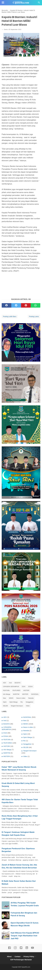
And (10, 683)
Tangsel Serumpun (17, 706)
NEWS (11, 698)
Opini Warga (13, 702)
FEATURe (6, 690)
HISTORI (26, 690)
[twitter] (16, 305)
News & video (20, 698)
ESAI (23, 686)
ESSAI (30, 686)
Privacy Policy (29, 956)
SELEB (5, 706)
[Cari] (39, 3)
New (4, 698)
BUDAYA (17, 683)
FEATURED (16, 690)
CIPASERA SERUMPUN (11, 686)
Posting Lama (34, 316)
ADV (4, 683)
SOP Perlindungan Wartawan (21, 960)
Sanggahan (29, 702)
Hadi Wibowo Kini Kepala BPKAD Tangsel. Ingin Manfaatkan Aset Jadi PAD (25, 935)
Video (28, 706)
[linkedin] (26, 949)
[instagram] (15, 949)
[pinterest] (26, 305)
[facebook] (6, 305)
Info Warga (6, 694)
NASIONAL (35, 694)
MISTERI (25, 694)
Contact (17, 956)
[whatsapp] (35, 305)
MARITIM (16, 694)
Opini (4, 702)
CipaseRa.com (25, 967)
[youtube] (32, 949)
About (9, 956)
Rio (21, 702)
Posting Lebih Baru (9, 316)
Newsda (31, 698)
